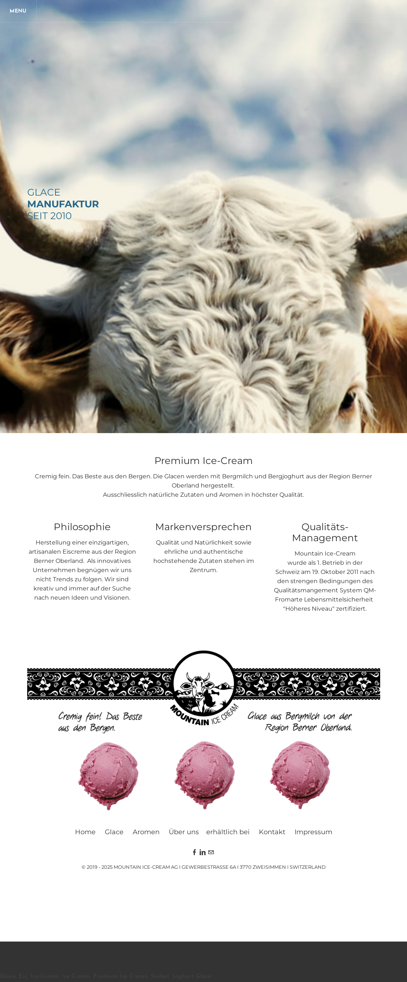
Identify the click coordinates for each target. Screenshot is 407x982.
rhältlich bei (230, 832)
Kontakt (272, 832)
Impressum (313, 832)
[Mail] (211, 853)
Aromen (146, 832)
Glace (114, 832)
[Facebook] (194, 853)
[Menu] (18, 11)
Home (85, 832)
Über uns (184, 832)
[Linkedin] (203, 853)
